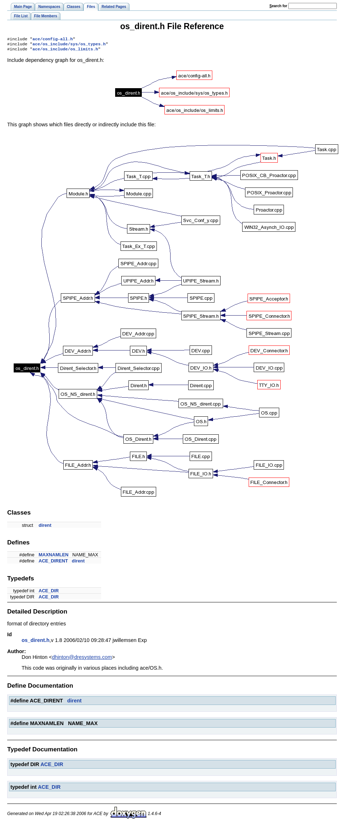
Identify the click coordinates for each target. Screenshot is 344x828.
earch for (278, 6)
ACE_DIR (49, 593)
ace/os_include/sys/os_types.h (68, 45)
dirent (45, 527)
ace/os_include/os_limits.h (65, 51)
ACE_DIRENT (53, 563)
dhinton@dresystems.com (82, 659)
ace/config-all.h (52, 39)
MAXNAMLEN (53, 557)
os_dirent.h (36, 642)
